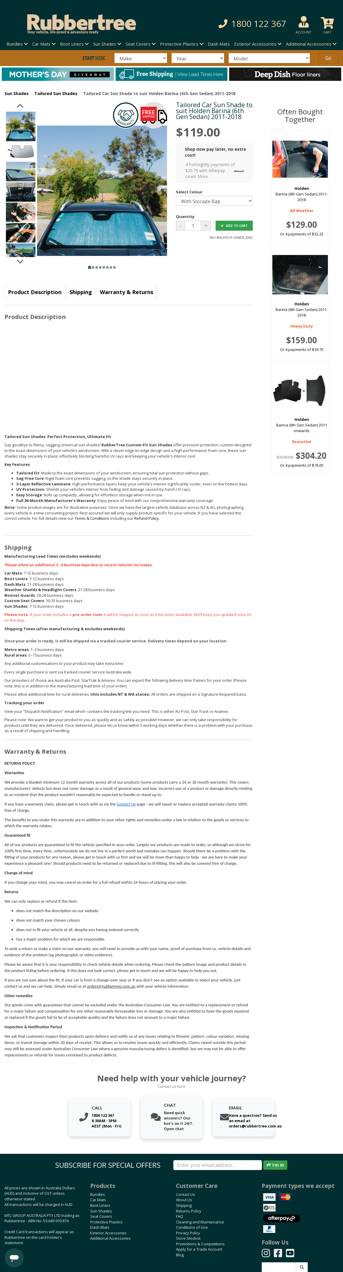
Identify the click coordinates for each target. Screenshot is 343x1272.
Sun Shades (16, 93)
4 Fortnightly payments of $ (216, 170)
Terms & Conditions (92, 518)
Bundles (97, 1194)
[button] (240, 23)
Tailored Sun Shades (55, 93)
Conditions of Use (192, 1227)
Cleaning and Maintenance (200, 1222)
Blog (180, 1254)
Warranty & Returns (126, 292)
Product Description (35, 292)
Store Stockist (188, 1238)
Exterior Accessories (108, 1233)
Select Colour (189, 192)
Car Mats (98, 1199)
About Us (184, 1199)
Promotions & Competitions (200, 1244)
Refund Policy (146, 518)
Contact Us (126, 804)
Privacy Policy (188, 1233)
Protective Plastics (106, 1222)
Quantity (185, 216)
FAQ (179, 1216)
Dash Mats (219, 44)
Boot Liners (100, 1205)
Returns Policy (188, 1211)
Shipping (80, 292)
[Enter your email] (217, 1165)
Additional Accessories (110, 1238)
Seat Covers (101, 1216)
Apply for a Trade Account (199, 1249)
